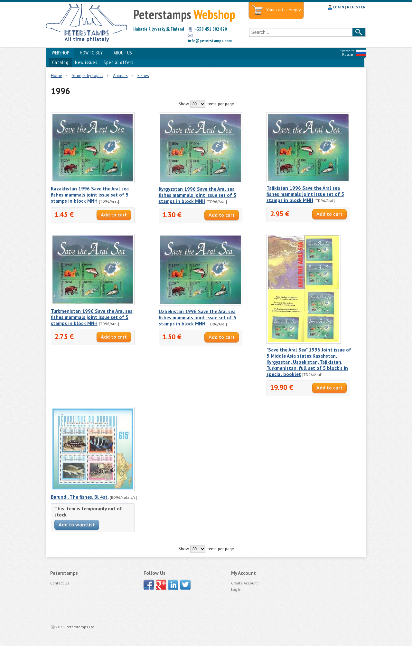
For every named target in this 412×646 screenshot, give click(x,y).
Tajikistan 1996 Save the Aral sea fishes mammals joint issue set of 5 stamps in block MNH (305, 194)
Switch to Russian (347, 53)
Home (56, 75)
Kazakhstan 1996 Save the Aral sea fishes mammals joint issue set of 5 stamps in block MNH (90, 195)
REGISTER (356, 7)
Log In (236, 589)
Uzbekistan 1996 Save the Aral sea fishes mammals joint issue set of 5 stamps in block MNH (197, 317)
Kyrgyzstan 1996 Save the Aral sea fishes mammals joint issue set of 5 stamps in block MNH (197, 195)
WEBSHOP (60, 53)
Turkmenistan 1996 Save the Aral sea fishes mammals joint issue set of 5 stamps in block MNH (92, 317)
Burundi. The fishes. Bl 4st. (79, 497)
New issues (86, 62)
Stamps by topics (87, 75)
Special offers (118, 62)
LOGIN (338, 7)
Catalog (60, 62)
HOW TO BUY (91, 53)
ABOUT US (123, 53)
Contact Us (59, 583)
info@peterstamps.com (210, 40)
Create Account (244, 583)
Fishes (143, 75)
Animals (120, 75)
